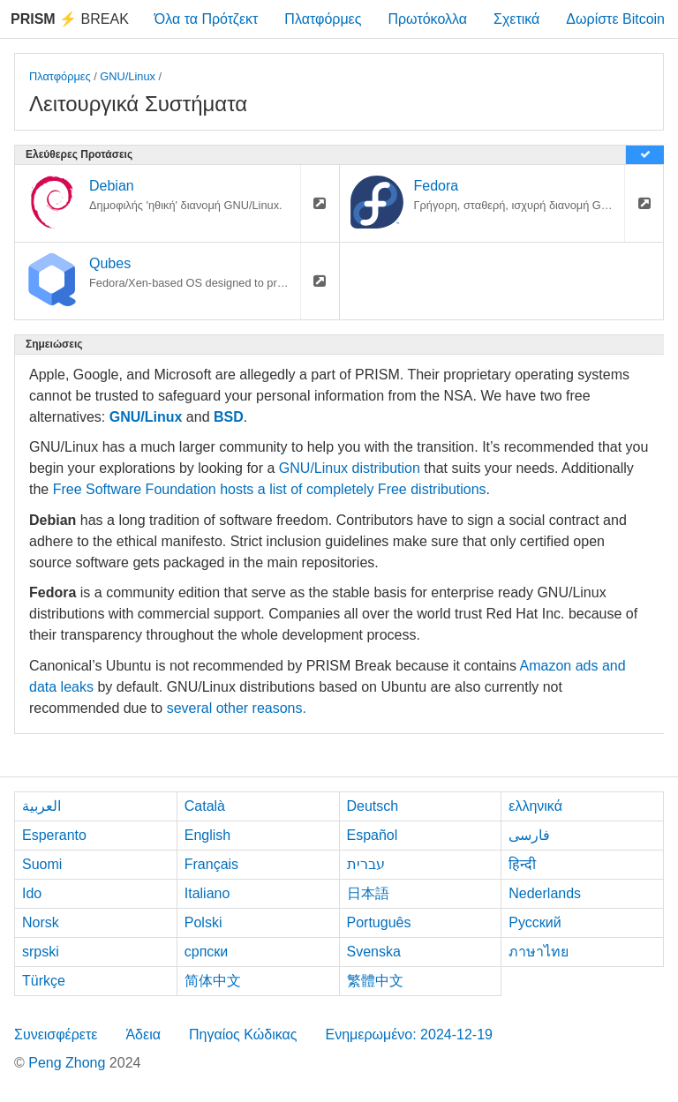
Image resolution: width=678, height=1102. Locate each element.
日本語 (368, 893)
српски (207, 951)
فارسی (529, 835)
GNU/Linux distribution (349, 468)
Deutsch (373, 805)
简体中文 (213, 980)
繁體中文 (375, 980)
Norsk (40, 922)
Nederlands (544, 893)
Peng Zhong (68, 1062)
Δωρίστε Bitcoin (615, 18)
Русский (534, 922)
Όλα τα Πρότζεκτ (206, 18)
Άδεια (143, 1034)
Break (70, 18)
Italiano (207, 893)
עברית (366, 864)
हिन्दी (522, 864)
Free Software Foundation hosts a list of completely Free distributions (269, 489)
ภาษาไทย (538, 951)
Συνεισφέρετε (55, 1034)
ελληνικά (535, 805)
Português (379, 922)
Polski (203, 922)
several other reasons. (236, 708)
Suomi (42, 864)
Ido (31, 893)
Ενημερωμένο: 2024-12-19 (409, 1034)
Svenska (374, 951)
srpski (40, 951)
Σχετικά (516, 18)
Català (205, 805)
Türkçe (43, 980)
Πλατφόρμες (322, 18)
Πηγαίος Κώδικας (243, 1034)
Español (372, 835)
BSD (229, 416)
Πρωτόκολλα (427, 18)
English (207, 835)
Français (211, 864)
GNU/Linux (127, 76)
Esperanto (54, 835)
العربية (41, 805)
